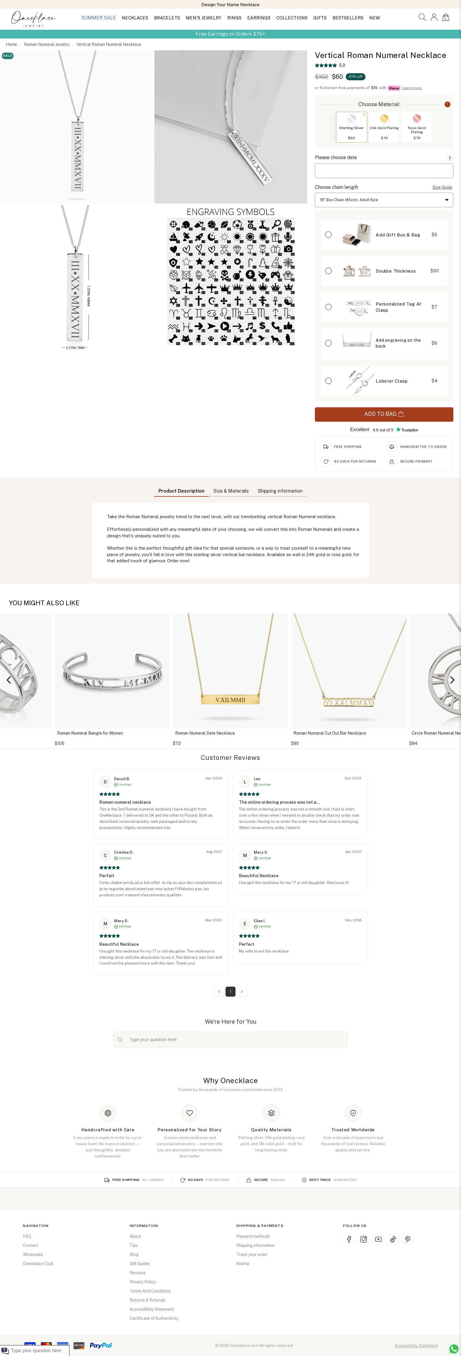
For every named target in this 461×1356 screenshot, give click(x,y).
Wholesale (33, 1254)
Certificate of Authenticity (154, 1318)
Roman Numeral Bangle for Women (90, 733)
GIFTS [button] (320, 17)
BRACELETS (167, 17)
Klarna (242, 1263)
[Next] (451, 679)
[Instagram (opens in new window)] (364, 1239)
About (135, 1236)
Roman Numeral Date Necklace (205, 733)
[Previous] (9, 679)
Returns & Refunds (147, 1300)
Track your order (252, 1254)
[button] (422, 17)
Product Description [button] (181, 491)
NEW (374, 17)
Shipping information (255, 1245)
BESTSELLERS (348, 17)
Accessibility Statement (152, 1309)
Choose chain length (336, 187)
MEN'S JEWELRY (203, 17)
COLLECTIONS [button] (292, 17)
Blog (134, 1254)
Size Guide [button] (442, 187)
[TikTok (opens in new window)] (393, 1239)
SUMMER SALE (98, 18)
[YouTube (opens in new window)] (378, 1239)
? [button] (447, 104)
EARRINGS (258, 17)
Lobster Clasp (391, 380)
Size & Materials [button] (231, 491)
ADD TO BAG (384, 414)
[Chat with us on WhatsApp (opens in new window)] (454, 1349)
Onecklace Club (38, 1263)
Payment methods (253, 1236)
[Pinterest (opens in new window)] (408, 1239)
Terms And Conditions (150, 1291)
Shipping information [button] (280, 491)
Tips (134, 1245)
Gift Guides (140, 1263)
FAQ (27, 1236)
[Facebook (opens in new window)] (349, 1239)
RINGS (234, 17)
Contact (30, 1245)
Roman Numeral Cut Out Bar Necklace (329, 733)
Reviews (138, 1272)
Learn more (412, 88)
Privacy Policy (143, 1282)
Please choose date (336, 157)
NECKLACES (135, 17)
